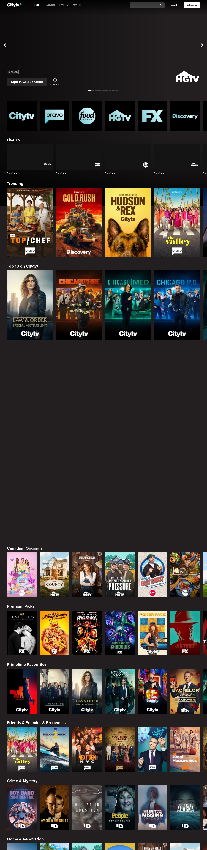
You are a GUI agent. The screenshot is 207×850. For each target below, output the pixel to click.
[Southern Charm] (120, 621)
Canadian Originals (24, 419)
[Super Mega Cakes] (185, 795)
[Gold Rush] (79, 222)
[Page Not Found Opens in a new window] (103, 379)
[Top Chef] (30, 222)
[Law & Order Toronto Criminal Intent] (120, 562)
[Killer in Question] (87, 679)
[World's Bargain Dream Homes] (22, 737)
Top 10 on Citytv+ (23, 266)
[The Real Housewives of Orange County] (185, 621)
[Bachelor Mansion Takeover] (185, 562)
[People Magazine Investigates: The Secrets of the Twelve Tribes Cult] (120, 679)
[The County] (54, 446)
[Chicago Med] (128, 305)
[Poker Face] (152, 504)
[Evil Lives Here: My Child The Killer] (54, 679)
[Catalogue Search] (146, 5)
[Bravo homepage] (54, 116)
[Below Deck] (54, 621)
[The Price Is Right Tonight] (152, 562)
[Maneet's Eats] (54, 795)
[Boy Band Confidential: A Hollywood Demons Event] (22, 679)
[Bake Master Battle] (22, 446)
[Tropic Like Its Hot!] (54, 737)
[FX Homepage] (152, 116)
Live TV (14, 140)
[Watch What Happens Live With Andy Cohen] (152, 621)
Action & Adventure (25, 826)
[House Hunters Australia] (120, 737)
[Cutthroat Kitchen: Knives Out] (87, 795)
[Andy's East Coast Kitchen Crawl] (152, 446)
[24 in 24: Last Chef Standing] (22, 795)
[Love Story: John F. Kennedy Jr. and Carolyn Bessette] (22, 504)
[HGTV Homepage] (120, 116)
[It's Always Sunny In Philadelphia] (54, 504)
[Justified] (185, 504)
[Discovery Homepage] (185, 116)
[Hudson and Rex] (128, 222)
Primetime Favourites (26, 536)
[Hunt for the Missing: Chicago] (152, 679)
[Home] (14, 5)
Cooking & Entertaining (28, 768)
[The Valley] (177, 222)
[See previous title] (5, 45)
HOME (35, 5)
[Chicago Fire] (79, 305)
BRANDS (49, 5)
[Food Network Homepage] (87, 116)
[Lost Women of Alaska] (185, 679)
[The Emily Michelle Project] (87, 446)
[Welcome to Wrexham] (87, 504)
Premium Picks (20, 478)
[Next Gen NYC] (87, 621)
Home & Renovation (25, 710)
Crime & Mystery (22, 652)
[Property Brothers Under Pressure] (120, 446)
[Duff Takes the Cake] (152, 795)
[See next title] (202, 45)
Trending (15, 183)
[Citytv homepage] (22, 116)
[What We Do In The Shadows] (120, 504)
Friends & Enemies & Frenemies (36, 594)
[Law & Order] (54, 562)
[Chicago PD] (177, 305)
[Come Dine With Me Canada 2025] (185, 446)
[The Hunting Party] (22, 562)
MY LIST (78, 5)
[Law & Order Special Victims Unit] (30, 305)
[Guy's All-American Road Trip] (120, 795)
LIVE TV (64, 5)
